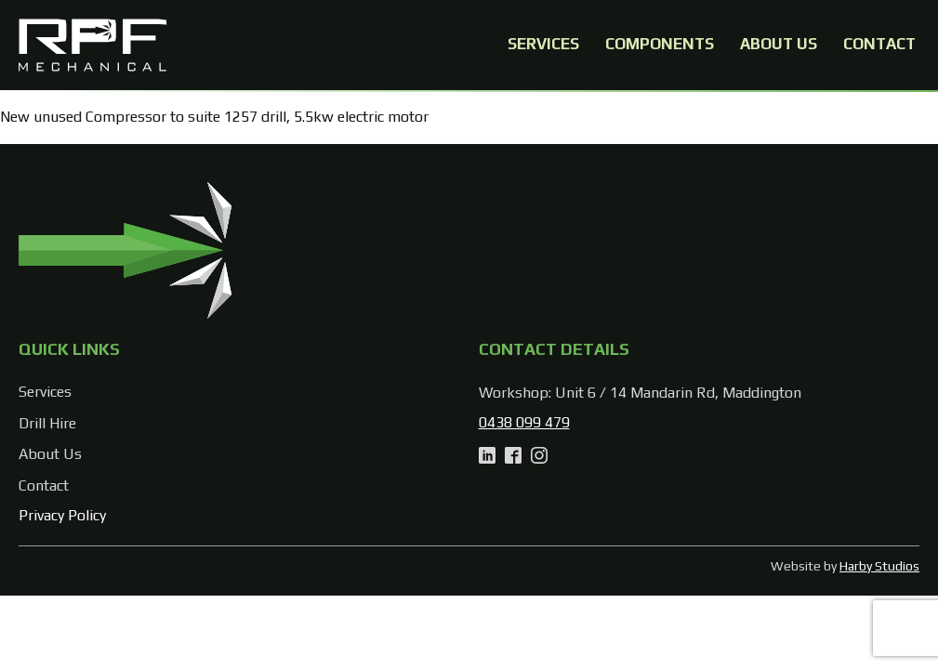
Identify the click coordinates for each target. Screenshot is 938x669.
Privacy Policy (62, 515)
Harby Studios (879, 565)
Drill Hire (47, 423)
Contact (879, 43)
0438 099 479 (524, 422)
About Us (778, 43)
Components (659, 43)
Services (543, 43)
